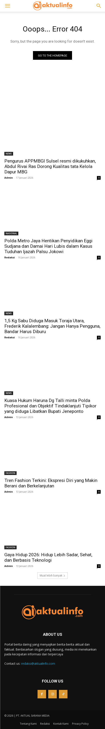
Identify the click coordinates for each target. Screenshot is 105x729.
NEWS (9, 153)
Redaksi (9, 257)
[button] (7, 6)
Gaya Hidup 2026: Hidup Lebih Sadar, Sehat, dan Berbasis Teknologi (48, 557)
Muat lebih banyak (52, 575)
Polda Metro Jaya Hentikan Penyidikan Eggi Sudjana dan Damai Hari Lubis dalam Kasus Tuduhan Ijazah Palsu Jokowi (48, 246)
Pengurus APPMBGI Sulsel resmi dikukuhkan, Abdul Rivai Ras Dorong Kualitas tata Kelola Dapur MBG (50, 166)
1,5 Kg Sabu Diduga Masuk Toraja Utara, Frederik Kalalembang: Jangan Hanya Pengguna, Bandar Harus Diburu (52, 326)
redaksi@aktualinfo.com (38, 663)
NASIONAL (11, 233)
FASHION (10, 473)
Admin (8, 177)
